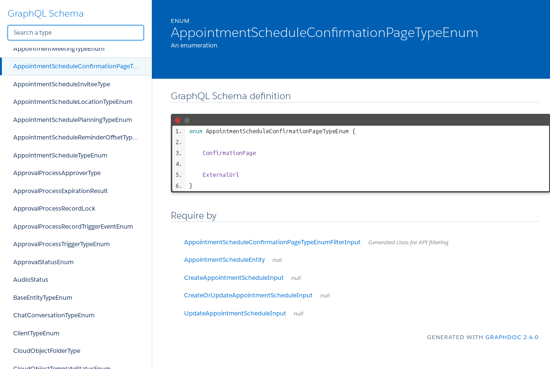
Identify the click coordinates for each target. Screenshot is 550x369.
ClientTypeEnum (36, 333)
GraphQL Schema (46, 13)
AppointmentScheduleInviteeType (61, 84)
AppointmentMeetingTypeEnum (58, 49)
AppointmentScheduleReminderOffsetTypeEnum (82, 137)
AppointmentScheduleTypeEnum (60, 155)
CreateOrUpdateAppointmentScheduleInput (257, 295)
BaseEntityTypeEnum (42, 298)
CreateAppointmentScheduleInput (242, 278)
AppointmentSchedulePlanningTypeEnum (72, 120)
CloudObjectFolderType (46, 351)
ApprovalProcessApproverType (57, 173)
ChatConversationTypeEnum (53, 315)
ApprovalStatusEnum (43, 262)
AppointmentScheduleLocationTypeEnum (72, 102)
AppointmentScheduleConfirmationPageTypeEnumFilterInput (316, 242)
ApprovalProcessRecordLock (54, 208)
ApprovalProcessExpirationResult (60, 191)
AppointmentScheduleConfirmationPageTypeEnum (82, 66)
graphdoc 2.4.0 (512, 337)
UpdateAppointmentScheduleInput (243, 313)
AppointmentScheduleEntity (233, 260)
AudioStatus (30, 280)
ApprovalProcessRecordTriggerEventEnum (73, 226)
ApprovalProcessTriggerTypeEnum (61, 244)
